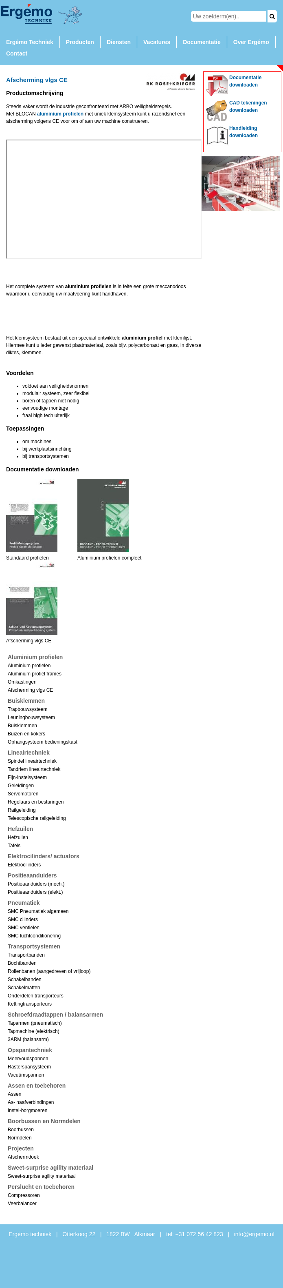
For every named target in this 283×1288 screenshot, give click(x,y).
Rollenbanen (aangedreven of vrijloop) (49, 971)
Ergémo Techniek (29, 42)
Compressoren (24, 1195)
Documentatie (202, 42)
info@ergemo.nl (254, 1234)
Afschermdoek (23, 1157)
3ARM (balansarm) (28, 1039)
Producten (80, 42)
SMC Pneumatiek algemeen (38, 911)
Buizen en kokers (26, 734)
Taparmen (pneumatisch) (35, 1023)
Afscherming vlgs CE (30, 690)
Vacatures (156, 42)
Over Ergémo (251, 42)
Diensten (119, 42)
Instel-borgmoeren (27, 1110)
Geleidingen (21, 785)
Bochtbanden (22, 963)
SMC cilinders (23, 919)
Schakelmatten (24, 987)
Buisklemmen (22, 725)
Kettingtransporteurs (30, 1004)
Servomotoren (23, 794)
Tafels (14, 845)
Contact (16, 53)
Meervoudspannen (28, 1058)
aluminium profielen (60, 114)
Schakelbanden (25, 979)
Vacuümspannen (26, 1075)
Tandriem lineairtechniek (34, 769)
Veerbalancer (22, 1203)
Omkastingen (22, 682)
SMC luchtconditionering (34, 936)
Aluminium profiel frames (34, 674)
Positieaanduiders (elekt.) (35, 892)
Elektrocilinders (24, 865)
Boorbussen (21, 1130)
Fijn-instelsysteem (27, 777)
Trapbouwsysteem (28, 709)
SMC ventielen (23, 927)
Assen (14, 1094)
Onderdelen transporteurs (36, 996)
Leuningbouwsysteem (31, 717)
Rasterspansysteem (29, 1067)
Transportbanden (26, 955)
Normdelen (20, 1138)
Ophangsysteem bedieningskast (42, 742)
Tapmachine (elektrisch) (33, 1031)
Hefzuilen (18, 837)
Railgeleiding (22, 810)
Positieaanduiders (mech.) (36, 884)
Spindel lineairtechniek (32, 761)
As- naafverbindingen (31, 1102)
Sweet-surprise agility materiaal (42, 1176)
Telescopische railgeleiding (37, 818)
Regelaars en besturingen (36, 802)
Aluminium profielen (29, 665)
